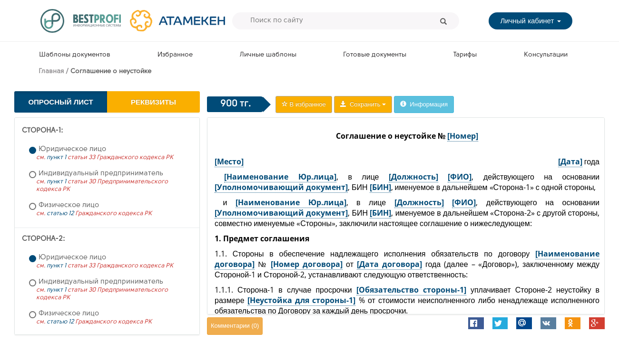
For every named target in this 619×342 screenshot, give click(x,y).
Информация (424, 104)
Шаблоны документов (74, 54)
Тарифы (465, 54)
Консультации (546, 54)
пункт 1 (56, 157)
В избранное (304, 104)
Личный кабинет (530, 21)
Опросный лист (60, 102)
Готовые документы (374, 54)
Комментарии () (235, 325)
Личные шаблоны (268, 54)
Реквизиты (153, 102)
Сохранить (363, 104)
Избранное (175, 54)
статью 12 (60, 213)
